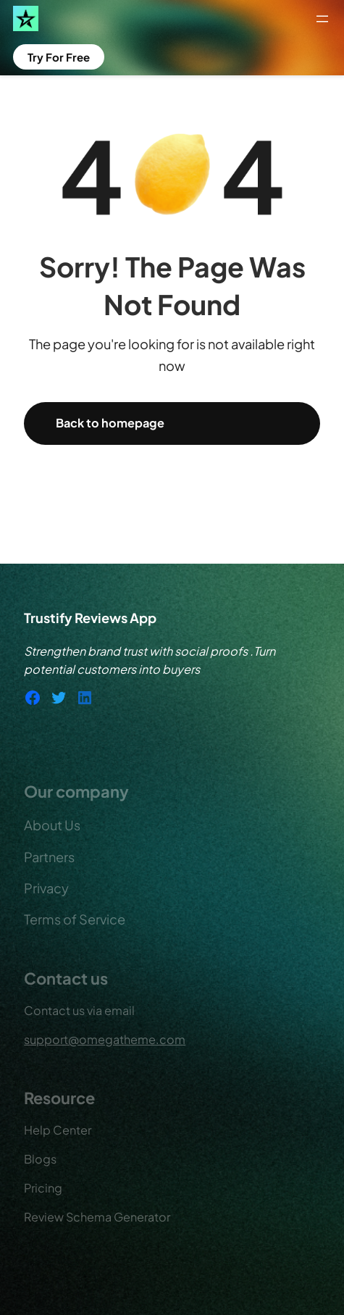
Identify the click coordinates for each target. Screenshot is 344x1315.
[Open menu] (322, 19)
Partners (49, 856)
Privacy (46, 888)
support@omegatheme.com (104, 1039)
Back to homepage (110, 422)
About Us (52, 825)
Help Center (57, 1129)
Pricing (43, 1187)
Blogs (40, 1158)
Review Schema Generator (97, 1216)
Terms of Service (74, 919)
